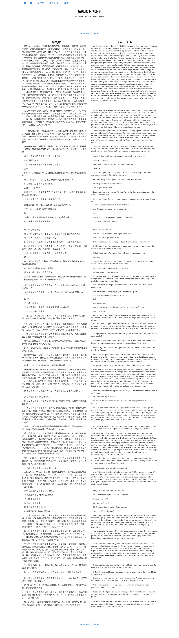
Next (96, 33)
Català (55, 2)
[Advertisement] (89, 23)
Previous (84, 33)
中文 (41, 2)
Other (67, 2)
